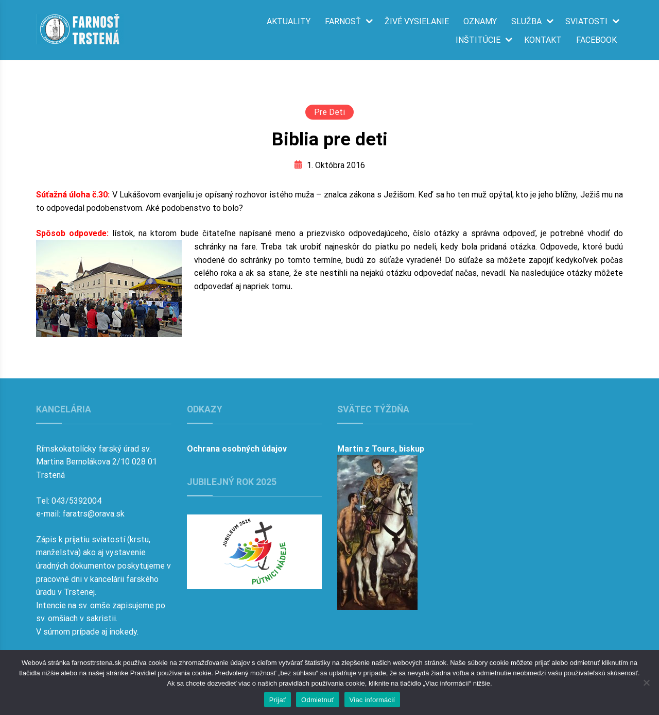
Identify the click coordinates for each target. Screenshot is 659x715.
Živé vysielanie (417, 22)
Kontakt (543, 40)
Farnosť (343, 22)
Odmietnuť (317, 700)
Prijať (277, 700)
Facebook (596, 40)
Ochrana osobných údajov (237, 449)
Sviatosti (586, 22)
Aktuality (288, 22)
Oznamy (480, 22)
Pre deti (329, 112)
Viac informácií (372, 700)
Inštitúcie (478, 40)
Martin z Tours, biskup (380, 449)
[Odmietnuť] (646, 682)
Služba (526, 22)
